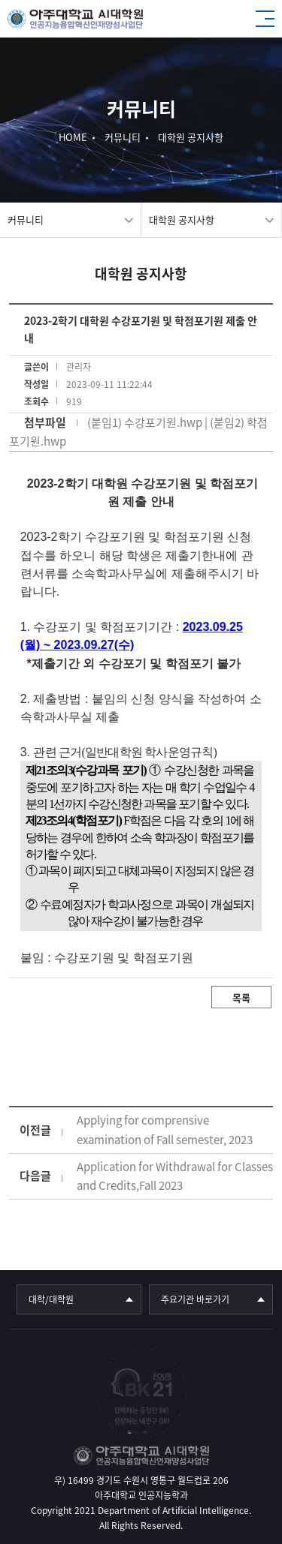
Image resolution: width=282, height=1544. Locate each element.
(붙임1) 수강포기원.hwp (144, 422)
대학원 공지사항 (181, 219)
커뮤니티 (26, 219)
